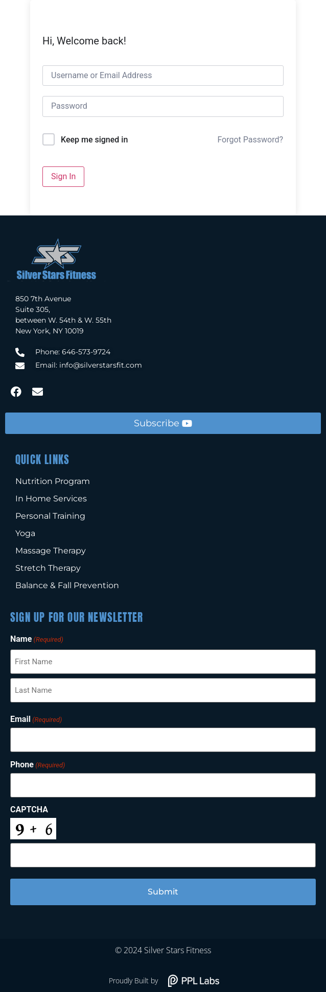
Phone (37, 765)
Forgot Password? (250, 139)
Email (36, 719)
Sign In (63, 176)
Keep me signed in (94, 139)
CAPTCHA (29, 810)
